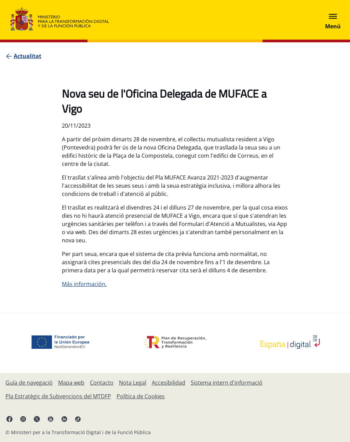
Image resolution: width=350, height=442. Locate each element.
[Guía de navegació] (29, 383)
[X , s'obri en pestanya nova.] (37, 419)
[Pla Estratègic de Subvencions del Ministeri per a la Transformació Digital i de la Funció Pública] (58, 396)
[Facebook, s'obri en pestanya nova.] (9, 419)
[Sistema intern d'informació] (226, 383)
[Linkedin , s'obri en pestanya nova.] (64, 419)
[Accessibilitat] (168, 383)
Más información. (84, 284)
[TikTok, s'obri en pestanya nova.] (78, 419)
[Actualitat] (27, 56)
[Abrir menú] (333, 20)
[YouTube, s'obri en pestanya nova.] (50, 419)
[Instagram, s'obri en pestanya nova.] (23, 419)
